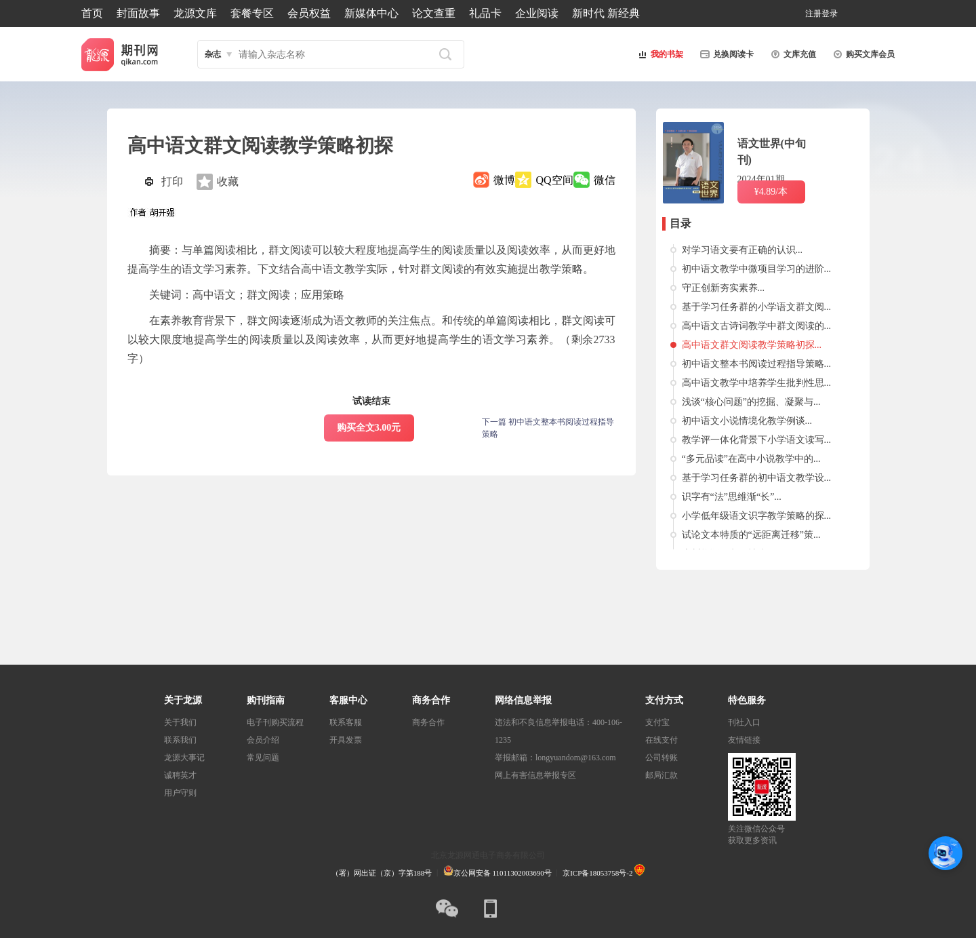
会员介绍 (263, 740)
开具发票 (345, 740)
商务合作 (428, 722)
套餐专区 (252, 13)
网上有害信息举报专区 (535, 775)
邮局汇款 (661, 775)
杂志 (213, 54)
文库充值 (791, 54)
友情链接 (744, 740)
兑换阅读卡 (725, 54)
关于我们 (180, 722)
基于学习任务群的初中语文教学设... (757, 478)
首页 (92, 13)
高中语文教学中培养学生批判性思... (757, 383)
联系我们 (180, 740)
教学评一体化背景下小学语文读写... (757, 440)
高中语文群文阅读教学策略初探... (752, 345)
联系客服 (345, 722)
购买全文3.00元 (369, 428)
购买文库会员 (862, 54)
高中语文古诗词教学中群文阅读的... (757, 326)
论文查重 (433, 13)
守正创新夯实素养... (723, 288)
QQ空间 (554, 180)
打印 (172, 181)
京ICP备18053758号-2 (597, 873)
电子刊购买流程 (275, 722)
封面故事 (138, 13)
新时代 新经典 (606, 13)
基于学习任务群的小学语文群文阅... (757, 307)
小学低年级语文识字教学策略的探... (757, 516)
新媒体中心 (371, 13)
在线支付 (661, 740)
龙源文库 (195, 13)
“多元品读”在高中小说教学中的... (751, 459)
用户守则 (180, 793)
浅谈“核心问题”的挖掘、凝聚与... (751, 402)
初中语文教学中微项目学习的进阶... (757, 269)
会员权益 (309, 13)
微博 (504, 180)
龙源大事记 (184, 757)
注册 (813, 13)
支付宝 (657, 722)
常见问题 (263, 757)
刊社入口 (744, 722)
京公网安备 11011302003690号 (497, 873)
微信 (604, 180)
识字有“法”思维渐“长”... (731, 497)
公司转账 (661, 757)
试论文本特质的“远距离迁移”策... (751, 535)
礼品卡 (485, 13)
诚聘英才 (180, 775)
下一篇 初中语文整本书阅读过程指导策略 (548, 428)
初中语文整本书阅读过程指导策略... (757, 364)
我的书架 (658, 54)
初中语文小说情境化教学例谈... (747, 421)
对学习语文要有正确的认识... (742, 250)
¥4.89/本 (771, 192)
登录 (829, 13)
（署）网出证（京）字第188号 (381, 873)
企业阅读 (536, 13)
